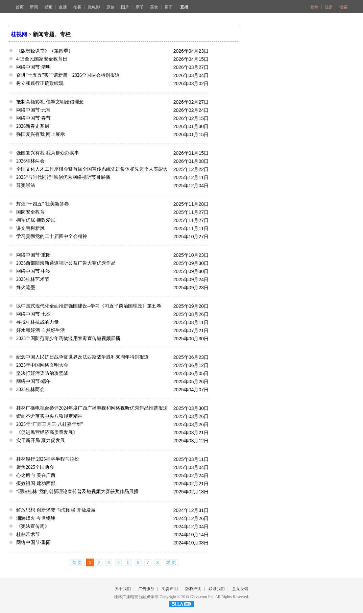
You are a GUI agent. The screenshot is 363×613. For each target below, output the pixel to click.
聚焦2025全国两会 (35, 467)
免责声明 (170, 588)
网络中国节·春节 (33, 118)
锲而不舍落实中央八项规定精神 (49, 416)
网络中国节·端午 (33, 381)
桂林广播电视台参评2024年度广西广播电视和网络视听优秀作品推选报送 (92, 408)
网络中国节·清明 (33, 67)
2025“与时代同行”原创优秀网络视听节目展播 (63, 177)
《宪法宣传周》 (32, 526)
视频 (48, 7)
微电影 (94, 7)
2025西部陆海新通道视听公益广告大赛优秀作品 (66, 263)
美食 (154, 7)
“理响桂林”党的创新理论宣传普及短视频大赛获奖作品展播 (77, 491)
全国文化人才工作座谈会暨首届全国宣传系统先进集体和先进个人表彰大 (92, 169)
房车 (169, 7)
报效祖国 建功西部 (35, 483)
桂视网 (19, 34)
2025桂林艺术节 (32, 279)
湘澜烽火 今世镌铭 (35, 518)
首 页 (77, 562)
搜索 (343, 7)
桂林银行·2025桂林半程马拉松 (47, 459)
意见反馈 (240, 588)
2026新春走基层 (32, 126)
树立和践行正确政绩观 (40, 83)
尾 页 (171, 562)
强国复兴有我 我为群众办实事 (47, 152)
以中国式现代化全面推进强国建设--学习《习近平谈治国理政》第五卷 (88, 306)
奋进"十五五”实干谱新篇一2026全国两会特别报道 (68, 75)
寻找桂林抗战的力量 (37, 322)
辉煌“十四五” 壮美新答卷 (42, 203)
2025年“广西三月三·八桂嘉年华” (49, 424)
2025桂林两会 (30, 389)
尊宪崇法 (25, 185)
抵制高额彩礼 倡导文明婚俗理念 (50, 101)
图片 (125, 7)
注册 (329, 7)
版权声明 (193, 588)
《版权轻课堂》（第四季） (44, 50)
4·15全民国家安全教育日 (41, 59)
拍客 (77, 7)
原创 (110, 7)
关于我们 (123, 588)
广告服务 (146, 588)
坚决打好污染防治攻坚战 (42, 373)
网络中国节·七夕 (33, 314)
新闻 (34, 7)
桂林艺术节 (28, 534)
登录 (314, 7)
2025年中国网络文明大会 (42, 365)
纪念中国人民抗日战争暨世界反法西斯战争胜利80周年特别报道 (82, 357)
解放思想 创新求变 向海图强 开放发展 (56, 510)
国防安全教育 (30, 212)
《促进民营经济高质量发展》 (47, 432)
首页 (20, 7)
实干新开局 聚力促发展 (40, 440)
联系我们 (217, 588)
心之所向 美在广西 (35, 475)
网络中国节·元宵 (33, 110)
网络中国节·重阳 (33, 255)
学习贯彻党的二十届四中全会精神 (51, 236)
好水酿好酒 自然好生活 (40, 330)
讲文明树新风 (30, 228)
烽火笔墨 (25, 287)
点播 (63, 7)
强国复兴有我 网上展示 (40, 134)
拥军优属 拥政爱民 (35, 220)
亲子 (140, 7)
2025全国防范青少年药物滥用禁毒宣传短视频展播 (68, 338)
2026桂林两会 (30, 161)
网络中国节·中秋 (33, 271)
